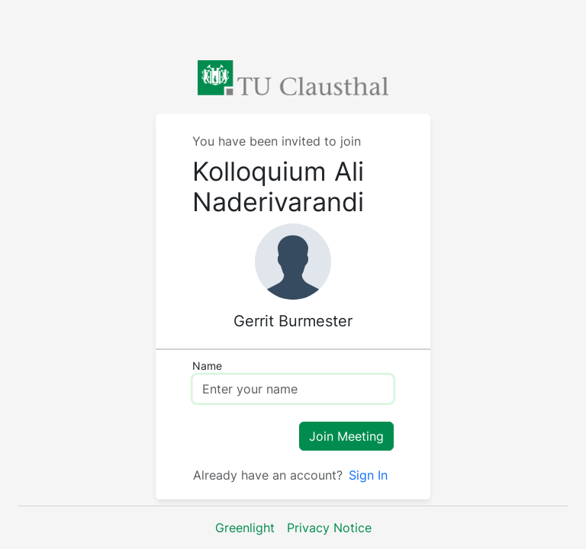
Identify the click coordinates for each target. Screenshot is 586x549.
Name (207, 365)
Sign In (368, 475)
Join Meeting (346, 436)
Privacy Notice (329, 527)
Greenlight (245, 527)
